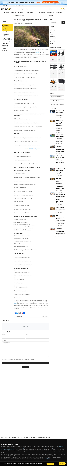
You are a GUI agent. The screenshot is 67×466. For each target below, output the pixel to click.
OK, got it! (50, 463)
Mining (51, 43)
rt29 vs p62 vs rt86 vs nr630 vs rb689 (57, 105)
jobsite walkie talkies (28, 380)
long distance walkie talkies (16, 380)
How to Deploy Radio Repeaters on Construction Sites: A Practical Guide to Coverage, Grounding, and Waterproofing (60, 198)
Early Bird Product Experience (25, 431)
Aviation (51, 34)
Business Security (38, 431)
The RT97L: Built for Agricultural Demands (7, 39)
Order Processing (6, 442)
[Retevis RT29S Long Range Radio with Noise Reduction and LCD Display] (61, 67)
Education (36, 442)
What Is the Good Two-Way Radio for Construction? (60, 209)
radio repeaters (52, 380)
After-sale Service (54, 431)
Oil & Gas (36, 436)
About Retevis (5, 426)
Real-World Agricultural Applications (5, 47)
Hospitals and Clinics (38, 444)
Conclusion (5, 50)
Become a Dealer (26, 5)
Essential (6, 12)
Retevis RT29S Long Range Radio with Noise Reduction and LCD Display (61, 72)
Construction (37, 426)
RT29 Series (42, 12)
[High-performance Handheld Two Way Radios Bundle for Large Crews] (53, 53)
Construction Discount (23, 434)
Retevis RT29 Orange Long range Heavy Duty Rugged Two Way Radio (53, 86)
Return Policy (5, 436)
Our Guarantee (5, 434)
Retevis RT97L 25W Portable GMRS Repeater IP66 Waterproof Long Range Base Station (61, 86)
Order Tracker (53, 434)
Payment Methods (6, 444)
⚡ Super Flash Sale (18, 15)
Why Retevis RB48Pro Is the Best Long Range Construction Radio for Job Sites (60, 232)
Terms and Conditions (7, 447)
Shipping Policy (5, 431)
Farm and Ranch (37, 439)
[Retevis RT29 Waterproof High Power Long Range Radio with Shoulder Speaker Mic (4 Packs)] (61, 53)
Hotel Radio (52, 40)
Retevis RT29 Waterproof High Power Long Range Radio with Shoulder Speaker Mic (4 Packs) (61, 58)
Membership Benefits (7, 428)
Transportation (53, 41)
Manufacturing (37, 428)
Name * (3, 334)
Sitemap (20, 439)
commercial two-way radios (41, 380)
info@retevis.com (21, 415)
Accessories (29, 12)
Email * (27, 334)
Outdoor (51, 32)
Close (57, 463)
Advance (13, 12)
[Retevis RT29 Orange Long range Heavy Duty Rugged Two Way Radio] (53, 81)
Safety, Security (53, 38)
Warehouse (36, 434)
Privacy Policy (5, 439)
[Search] (56, 22)
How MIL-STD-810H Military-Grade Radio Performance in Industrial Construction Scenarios (59, 125)
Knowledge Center (22, 426)
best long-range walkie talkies (56, 97)
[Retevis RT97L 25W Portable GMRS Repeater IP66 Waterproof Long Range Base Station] (61, 81)
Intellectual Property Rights (8, 450)
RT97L (15, 303)
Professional (21, 12)
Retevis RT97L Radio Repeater (32, 149)
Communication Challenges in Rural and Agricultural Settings (7, 27)
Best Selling (50, 12)
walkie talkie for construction (55, 101)
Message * (4, 340)
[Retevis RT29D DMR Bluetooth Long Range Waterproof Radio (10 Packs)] (53, 67)
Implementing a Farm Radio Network (7, 42)
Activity (36, 447)
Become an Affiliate (22, 428)
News (19, 436)
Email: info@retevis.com (55, 428)
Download (50, 15)
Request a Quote (17, 5)
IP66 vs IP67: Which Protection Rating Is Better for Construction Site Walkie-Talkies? (60, 138)
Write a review (25, 363)
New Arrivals (59, 12)
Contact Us (52, 426)
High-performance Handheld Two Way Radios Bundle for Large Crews (53, 58)
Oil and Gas (52, 36)
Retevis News (52, 29)
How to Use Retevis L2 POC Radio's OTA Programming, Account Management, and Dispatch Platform (60, 183)
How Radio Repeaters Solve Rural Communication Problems (7, 33)
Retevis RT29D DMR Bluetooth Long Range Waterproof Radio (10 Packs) (53, 72)
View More (47, 391)
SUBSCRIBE (43, 409)
